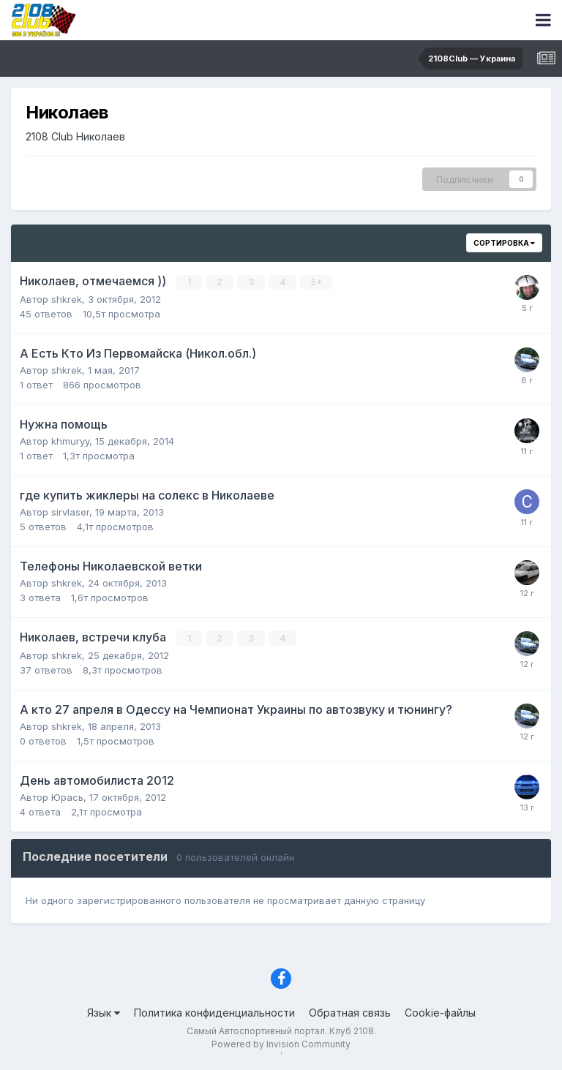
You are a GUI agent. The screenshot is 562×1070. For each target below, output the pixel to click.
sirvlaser (70, 512)
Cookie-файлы (440, 1012)
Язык (103, 1012)
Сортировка (504, 242)
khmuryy (70, 441)
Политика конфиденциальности (214, 1012)
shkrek (66, 299)
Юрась (67, 797)
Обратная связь (350, 1012)
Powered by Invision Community (281, 1044)
